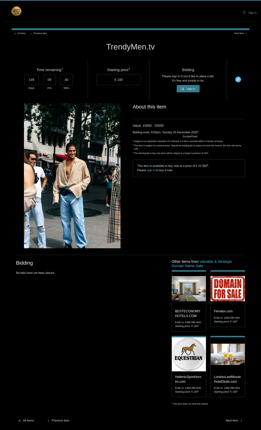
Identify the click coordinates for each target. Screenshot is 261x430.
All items (20, 33)
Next (240, 33)
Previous (38, 33)
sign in (151, 170)
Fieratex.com (223, 311)
